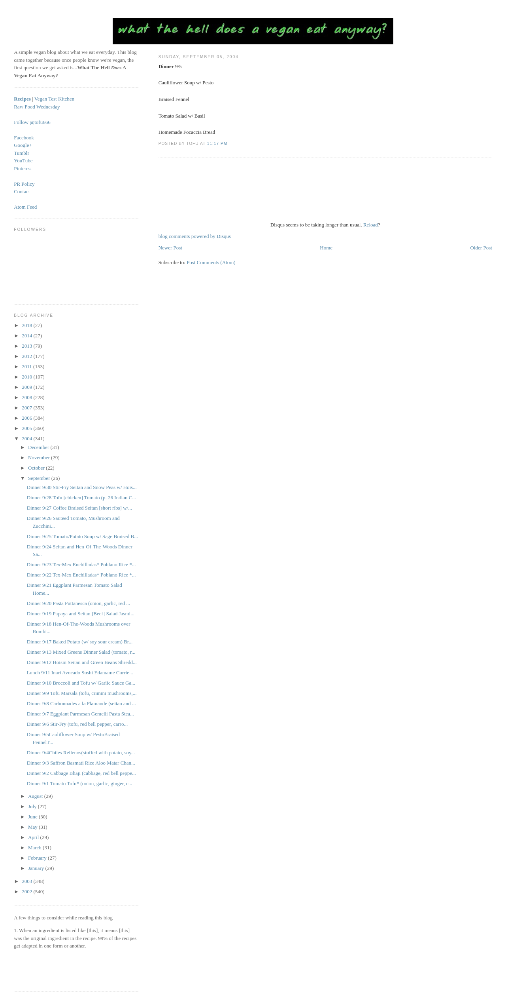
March (35, 848)
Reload (370, 225)
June (33, 817)
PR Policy (24, 184)
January (36, 868)
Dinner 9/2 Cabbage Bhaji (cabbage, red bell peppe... (81, 773)
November (39, 457)
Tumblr (21, 153)
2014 (27, 336)
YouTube (23, 161)
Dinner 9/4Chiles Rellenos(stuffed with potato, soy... (81, 752)
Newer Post (170, 248)
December (39, 447)
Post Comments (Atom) (211, 262)
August (36, 796)
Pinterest (23, 168)
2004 (27, 438)
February (38, 858)
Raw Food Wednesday (37, 107)
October (37, 468)
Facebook (24, 138)
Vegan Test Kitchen (54, 99)
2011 (27, 366)
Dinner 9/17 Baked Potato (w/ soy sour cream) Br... (80, 642)
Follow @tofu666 (32, 122)
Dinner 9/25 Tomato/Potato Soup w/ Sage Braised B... (82, 536)
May (33, 827)
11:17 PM (217, 143)
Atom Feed (25, 207)
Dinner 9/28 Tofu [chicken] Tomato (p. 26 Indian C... (81, 497)
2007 (27, 408)
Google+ (23, 145)
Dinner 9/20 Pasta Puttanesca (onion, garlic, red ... (78, 603)
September (39, 478)
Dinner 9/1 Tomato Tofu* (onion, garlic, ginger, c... (79, 783)
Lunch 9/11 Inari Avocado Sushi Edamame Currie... (80, 673)
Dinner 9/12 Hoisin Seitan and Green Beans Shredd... (82, 662)
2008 (27, 397)
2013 (27, 346)
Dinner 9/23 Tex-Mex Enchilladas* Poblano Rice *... (81, 564)
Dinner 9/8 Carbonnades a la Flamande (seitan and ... (81, 703)
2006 (27, 418)
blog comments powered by (195, 236)
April (34, 837)
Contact (22, 191)
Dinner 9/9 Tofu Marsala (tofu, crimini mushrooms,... (82, 693)
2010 (27, 377)
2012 (27, 356)
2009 (27, 387)
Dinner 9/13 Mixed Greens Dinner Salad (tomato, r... (81, 652)
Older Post (481, 248)
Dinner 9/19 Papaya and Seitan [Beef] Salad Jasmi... (80, 614)
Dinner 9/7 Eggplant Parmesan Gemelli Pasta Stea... (80, 714)
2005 (27, 428)
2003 (27, 881)
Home (326, 248)
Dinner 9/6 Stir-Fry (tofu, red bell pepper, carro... (77, 724)
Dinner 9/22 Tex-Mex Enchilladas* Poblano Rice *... (81, 575)
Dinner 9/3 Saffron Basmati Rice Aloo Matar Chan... (81, 763)
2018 (27, 325)
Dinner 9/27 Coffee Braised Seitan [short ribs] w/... (79, 508)
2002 (27, 891)
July (33, 806)
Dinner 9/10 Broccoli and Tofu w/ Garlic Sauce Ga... (81, 683)
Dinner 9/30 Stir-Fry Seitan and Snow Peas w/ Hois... (82, 487)
